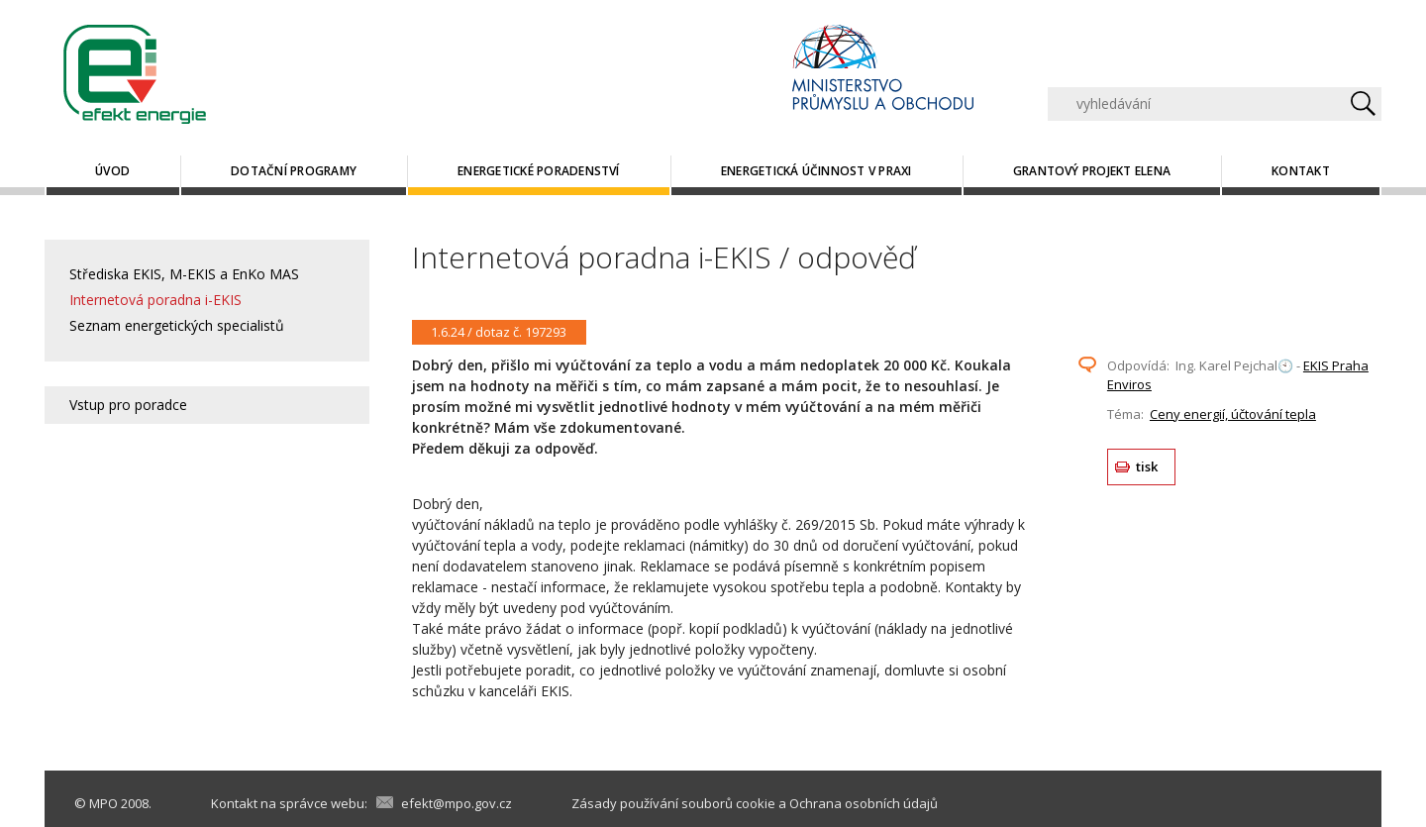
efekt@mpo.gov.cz (456, 803)
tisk (1147, 466)
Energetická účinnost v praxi (816, 170)
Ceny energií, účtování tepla (1233, 414)
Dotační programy (293, 170)
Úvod (112, 170)
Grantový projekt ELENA (1092, 170)
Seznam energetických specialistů (176, 325)
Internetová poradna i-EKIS (155, 299)
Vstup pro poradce (128, 404)
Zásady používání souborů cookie (673, 803)
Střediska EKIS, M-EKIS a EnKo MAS (184, 273)
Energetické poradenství (539, 170)
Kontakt (1301, 170)
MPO (103, 803)
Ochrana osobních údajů (863, 803)
